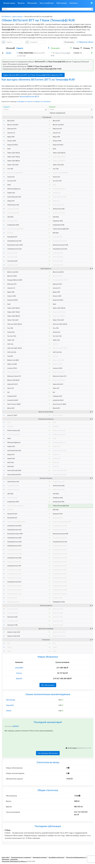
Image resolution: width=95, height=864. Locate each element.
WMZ (9, 185)
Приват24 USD (12, 597)
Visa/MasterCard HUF (14, 561)
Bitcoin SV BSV (12, 276)
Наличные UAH (12, 265)
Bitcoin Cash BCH (12, 124)
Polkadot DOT (12, 396)
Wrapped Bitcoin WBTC (14, 280)
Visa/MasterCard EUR (14, 525)
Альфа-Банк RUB (13, 225)
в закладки (20, 101)
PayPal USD (11, 192)
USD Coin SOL (11, 352)
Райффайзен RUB (13, 602)
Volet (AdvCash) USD (14, 197)
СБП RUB (10, 217)
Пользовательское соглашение (21, 857)
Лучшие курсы (9, 3)
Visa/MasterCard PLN (14, 573)
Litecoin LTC (11, 132)
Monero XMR (11, 140)
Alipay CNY (11, 201)
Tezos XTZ (10, 388)
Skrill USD (10, 462)
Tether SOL (10, 340)
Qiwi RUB (10, 426)
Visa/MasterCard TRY (14, 565)
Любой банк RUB (13, 209)
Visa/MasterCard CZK (14, 578)
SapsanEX (10, 705)
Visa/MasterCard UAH (14, 249)
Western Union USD (13, 632)
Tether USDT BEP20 (13, 160)
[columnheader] (3, 47)
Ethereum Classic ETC (14, 376)
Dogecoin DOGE (12, 144)
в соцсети (29, 101)
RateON (19, 678)
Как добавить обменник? (56, 857)
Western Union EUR (13, 636)
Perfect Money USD (13, 430)
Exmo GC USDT (12, 415)
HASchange (10, 700)
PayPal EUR (11, 458)
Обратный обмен (86, 42)
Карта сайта (5, 857)
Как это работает (47, 3)
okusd (9, 647)
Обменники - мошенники (10, 859)
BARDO (16, 726)
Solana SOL (11, 177)
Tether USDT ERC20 (13, 153)
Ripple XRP (11, 136)
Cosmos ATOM (12, 368)
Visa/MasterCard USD (14, 241)
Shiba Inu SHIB (12, 364)
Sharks (8, 711)
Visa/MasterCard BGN (14, 589)
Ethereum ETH (11, 128)
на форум (36, 101)
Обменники (32, 3)
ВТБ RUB (10, 233)
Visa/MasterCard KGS (14, 582)
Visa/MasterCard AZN (14, 593)
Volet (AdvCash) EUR (14, 474)
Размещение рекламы (40, 857)
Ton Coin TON (11, 181)
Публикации (61, 3)
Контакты (73, 3)
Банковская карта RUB (15, 245)
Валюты (21, 3)
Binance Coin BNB (13, 360)
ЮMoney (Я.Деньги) (13, 188)
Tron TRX (10, 168)
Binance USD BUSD (13, 380)
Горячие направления (57, 113)
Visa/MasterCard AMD (14, 553)
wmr (8, 643)
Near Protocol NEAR (14, 404)
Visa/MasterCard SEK (14, 569)
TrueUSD (10, 356)
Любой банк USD (13, 205)
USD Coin (10, 344)
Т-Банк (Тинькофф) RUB (15, 229)
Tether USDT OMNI (13, 372)
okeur (9, 651)
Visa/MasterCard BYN (14, 549)
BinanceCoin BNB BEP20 (15, 172)
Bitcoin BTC (11, 120)
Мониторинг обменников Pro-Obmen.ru (14, 861)
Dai (8, 392)
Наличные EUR (12, 261)
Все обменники (47, 685)
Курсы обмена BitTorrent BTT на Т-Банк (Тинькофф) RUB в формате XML (33, 75)
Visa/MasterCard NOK (14, 586)
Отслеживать (69, 42)
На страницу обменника (48, 753)
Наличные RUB (12, 257)
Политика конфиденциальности (76, 857)
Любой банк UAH (13, 213)
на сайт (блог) (46, 101)
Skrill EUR (10, 466)
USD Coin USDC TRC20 (14, 348)
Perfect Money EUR (13, 434)
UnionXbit (19, 668)
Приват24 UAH (12, 513)
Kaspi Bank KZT (12, 237)
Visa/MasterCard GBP (14, 537)
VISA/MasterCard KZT (14, 545)
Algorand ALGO (12, 384)
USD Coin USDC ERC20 (14, 324)
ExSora (19, 673)
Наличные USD (12, 253)
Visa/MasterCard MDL (14, 558)
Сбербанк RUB (12, 221)
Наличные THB (12, 625)
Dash (9, 148)
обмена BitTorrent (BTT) (29, 97)
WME (9, 422)
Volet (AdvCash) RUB (14, 470)
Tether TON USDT (13, 164)
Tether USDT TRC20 (13, 157)
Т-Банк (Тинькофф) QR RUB (16, 521)
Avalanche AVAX (12, 400)
